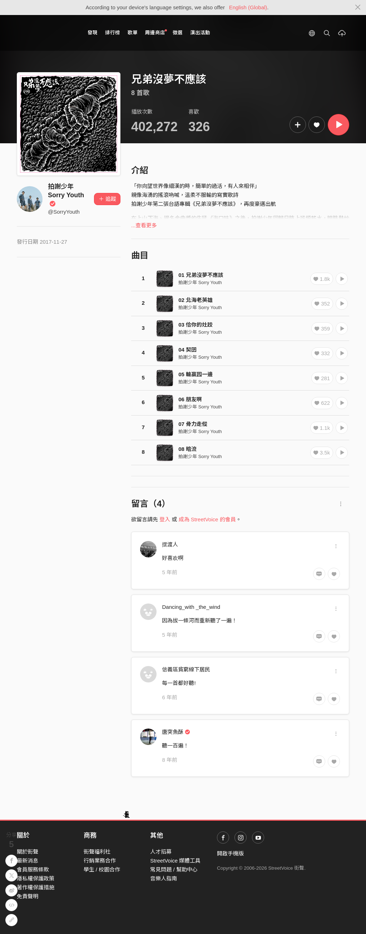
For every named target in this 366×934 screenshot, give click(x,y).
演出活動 (200, 32)
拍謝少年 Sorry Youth (66, 195)
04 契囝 (187, 350)
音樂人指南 (163, 878)
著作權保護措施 (35, 887)
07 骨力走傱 (192, 424)
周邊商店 (156, 32)
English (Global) (248, 7)
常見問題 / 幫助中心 (174, 869)
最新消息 (27, 861)
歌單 (133, 32)
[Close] (358, 7)
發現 (93, 32)
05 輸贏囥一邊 (195, 374)
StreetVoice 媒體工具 (175, 861)
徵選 (178, 32)
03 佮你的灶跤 (195, 325)
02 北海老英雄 (195, 300)
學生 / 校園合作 (102, 869)
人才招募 (161, 852)
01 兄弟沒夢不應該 (200, 275)
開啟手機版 (230, 853)
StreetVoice (46, 32)
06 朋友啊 (190, 399)
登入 (164, 519)
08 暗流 (187, 449)
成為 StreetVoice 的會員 (207, 519)
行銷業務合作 (100, 861)
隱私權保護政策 (35, 878)
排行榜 (112, 32)
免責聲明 (27, 896)
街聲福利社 (97, 852)
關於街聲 (27, 852)
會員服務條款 (33, 869)
